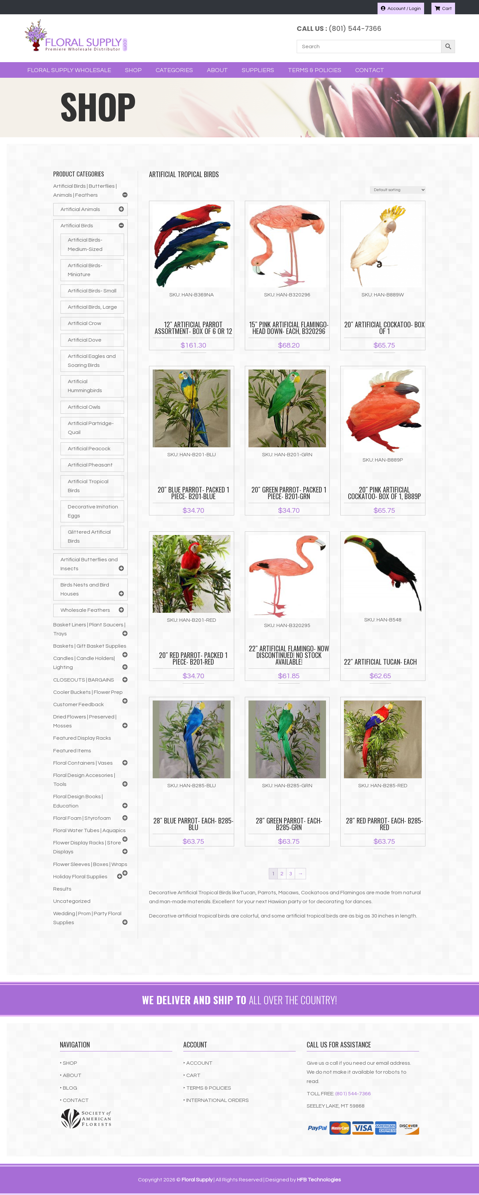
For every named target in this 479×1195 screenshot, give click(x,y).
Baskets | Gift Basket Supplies (89, 646)
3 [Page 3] (290, 873)
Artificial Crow (84, 323)
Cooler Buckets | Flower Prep (88, 692)
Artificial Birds (77, 225)
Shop (133, 70)
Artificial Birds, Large (92, 307)
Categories (174, 70)
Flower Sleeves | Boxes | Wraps (90, 864)
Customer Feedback (78, 704)
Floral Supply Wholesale (69, 70)
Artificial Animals (80, 209)
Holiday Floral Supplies (80, 876)
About (217, 70)
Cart (443, 8)
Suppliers (258, 70)
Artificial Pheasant (90, 465)
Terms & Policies (314, 70)
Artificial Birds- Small (92, 290)
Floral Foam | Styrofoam (82, 818)
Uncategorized (71, 901)
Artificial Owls (84, 407)
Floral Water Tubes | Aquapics (89, 830)
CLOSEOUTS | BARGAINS (83, 680)
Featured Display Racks (82, 738)
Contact (369, 70)
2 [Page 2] (281, 873)
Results (62, 889)
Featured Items (72, 750)
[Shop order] (398, 190)
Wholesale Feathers (85, 610)
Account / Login (401, 8)
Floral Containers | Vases (83, 763)
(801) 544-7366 (353, 1093)
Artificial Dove (84, 340)
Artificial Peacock (89, 448)
